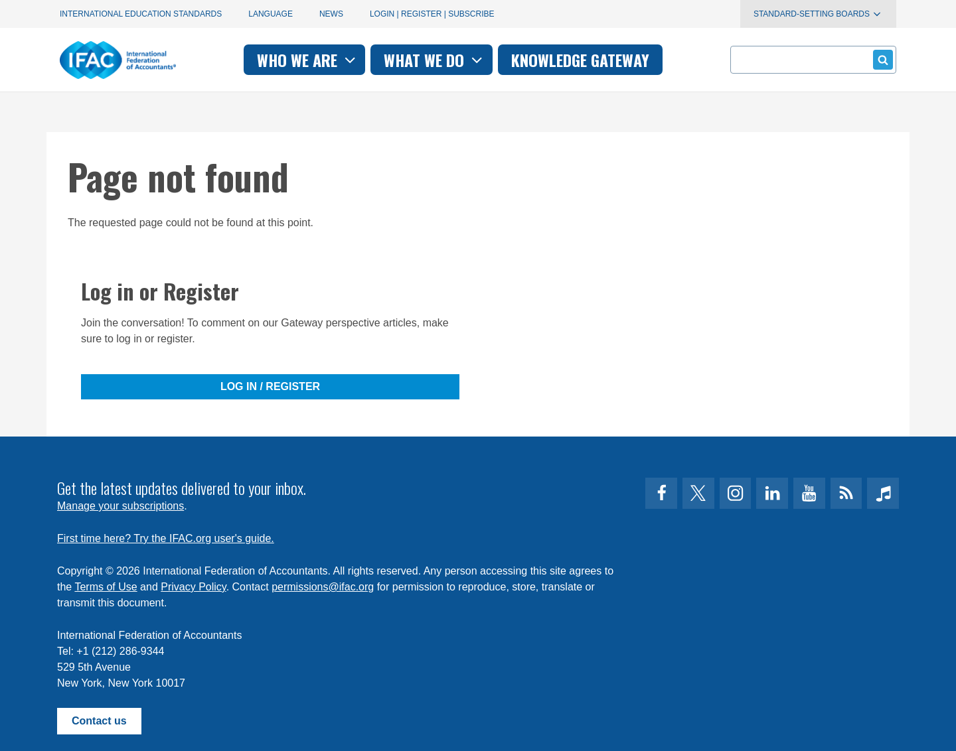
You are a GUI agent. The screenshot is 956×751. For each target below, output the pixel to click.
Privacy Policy (193, 586)
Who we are (307, 60)
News (331, 14)
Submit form (880, 59)
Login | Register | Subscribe (432, 14)
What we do (434, 60)
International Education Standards (141, 14)
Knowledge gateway (580, 60)
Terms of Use (105, 586)
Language (270, 14)
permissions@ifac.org (323, 586)
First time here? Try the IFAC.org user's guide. (165, 538)
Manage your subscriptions (120, 506)
